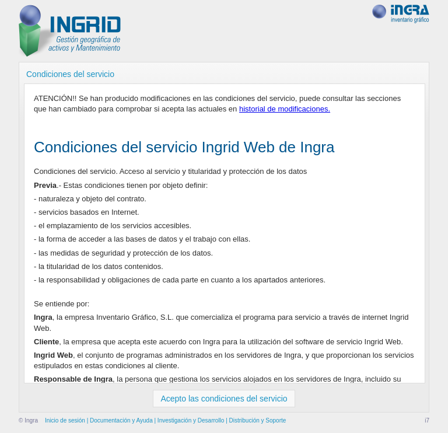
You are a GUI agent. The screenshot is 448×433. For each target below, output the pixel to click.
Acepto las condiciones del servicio (223, 398)
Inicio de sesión (65, 420)
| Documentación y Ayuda (119, 420)
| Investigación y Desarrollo (189, 420)
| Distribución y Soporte (255, 420)
